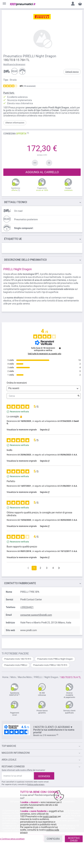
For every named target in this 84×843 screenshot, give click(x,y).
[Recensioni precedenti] (28, 567)
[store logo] (22, 4)
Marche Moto (25, 677)
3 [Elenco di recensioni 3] (46, 568)
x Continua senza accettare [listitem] (12, 839)
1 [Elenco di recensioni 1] (34, 568)
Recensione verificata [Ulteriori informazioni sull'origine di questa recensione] (19, 411)
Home (5, 677)
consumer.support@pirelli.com (36, 615)
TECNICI (15, 202)
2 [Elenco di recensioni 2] (40, 568)
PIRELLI (38, 677)
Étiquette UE (13, 238)
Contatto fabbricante (20, 583)
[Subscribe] (44, 776)
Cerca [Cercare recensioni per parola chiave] (42, 396)
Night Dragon (51, 677)
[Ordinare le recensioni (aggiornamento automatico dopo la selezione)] (44, 388)
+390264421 (27, 607)
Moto (13, 677)
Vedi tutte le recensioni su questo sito (44, 354)
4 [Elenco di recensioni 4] (53, 568)
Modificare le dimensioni (14, 64)
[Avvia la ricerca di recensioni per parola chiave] (78, 396)
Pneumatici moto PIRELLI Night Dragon (55, 659)
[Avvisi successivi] (59, 568)
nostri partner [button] (50, 816)
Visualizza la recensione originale (22, 430)
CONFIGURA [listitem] (53, 838)
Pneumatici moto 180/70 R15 (17, 659)
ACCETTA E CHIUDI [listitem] (74, 839)
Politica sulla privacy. (36, 784)
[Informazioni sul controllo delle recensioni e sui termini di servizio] (60, 348)
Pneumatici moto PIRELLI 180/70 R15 (50, 665)
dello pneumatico (25, 259)
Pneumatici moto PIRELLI (15, 665)
